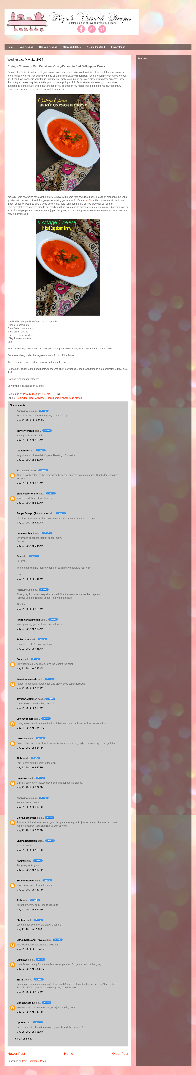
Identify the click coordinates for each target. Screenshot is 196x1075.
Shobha (21, 920)
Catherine (22, 450)
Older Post (120, 1054)
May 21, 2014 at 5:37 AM (30, 522)
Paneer (64, 398)
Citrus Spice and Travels (31, 940)
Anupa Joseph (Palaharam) (32, 513)
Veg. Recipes (26, 47)
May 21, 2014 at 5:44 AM (30, 546)
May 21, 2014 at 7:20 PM (30, 870)
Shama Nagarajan (27, 841)
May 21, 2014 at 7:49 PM (30, 889)
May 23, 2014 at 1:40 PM (30, 1012)
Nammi (21, 861)
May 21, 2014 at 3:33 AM (30, 503)
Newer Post (16, 1054)
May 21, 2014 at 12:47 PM (30, 728)
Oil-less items (51, 398)
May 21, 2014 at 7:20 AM (30, 629)
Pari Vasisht (23, 470)
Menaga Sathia (25, 1002)
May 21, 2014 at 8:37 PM (30, 909)
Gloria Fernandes (26, 818)
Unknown (22, 738)
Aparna (21, 1022)
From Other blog (24, 398)
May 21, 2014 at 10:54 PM (30, 949)
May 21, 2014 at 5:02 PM (30, 787)
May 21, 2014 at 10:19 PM (30, 929)
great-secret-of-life (27, 493)
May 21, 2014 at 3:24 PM (30, 747)
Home (11, 47)
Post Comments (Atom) (34, 1061)
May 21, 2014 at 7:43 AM (30, 648)
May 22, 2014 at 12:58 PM (30, 969)
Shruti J (21, 979)
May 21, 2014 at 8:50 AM (30, 688)
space (84, 200)
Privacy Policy (118, 47)
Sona (19, 659)
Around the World (96, 47)
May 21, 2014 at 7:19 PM (30, 850)
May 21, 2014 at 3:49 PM (30, 767)
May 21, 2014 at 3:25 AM (30, 483)
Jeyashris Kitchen (27, 699)
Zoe (19, 556)
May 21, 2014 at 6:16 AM (30, 609)
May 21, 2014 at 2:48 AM (30, 460)
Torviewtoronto (25, 431)
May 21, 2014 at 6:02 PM (30, 807)
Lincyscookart (25, 718)
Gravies (39, 398)
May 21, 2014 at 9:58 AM (30, 708)
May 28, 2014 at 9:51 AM (30, 1031)
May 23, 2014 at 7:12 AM (30, 992)
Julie (19, 900)
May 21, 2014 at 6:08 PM (30, 830)
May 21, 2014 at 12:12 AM (30, 420)
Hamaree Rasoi (25, 533)
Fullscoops (23, 639)
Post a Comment (23, 1038)
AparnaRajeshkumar (28, 619)
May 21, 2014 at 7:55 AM (30, 668)
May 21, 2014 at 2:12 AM (30, 440)
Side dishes (75, 398)
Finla (19, 758)
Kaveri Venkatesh (27, 679)
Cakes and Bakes (72, 47)
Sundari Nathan (25, 880)
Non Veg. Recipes (48, 47)
